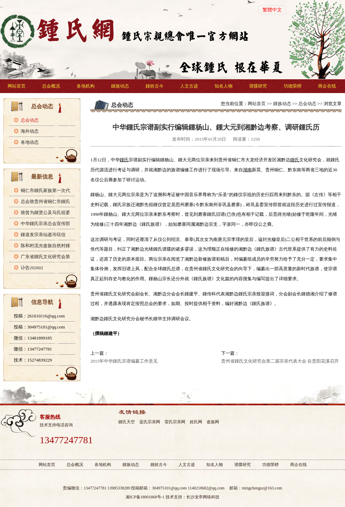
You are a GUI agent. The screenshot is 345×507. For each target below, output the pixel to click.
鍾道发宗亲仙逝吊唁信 (43, 234)
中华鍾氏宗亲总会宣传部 (45, 223)
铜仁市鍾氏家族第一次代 (45, 190)
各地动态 (30, 142)
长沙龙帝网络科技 (202, 497)
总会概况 (51, 86)
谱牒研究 (258, 86)
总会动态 (30, 120)
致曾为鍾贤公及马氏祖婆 (45, 212)
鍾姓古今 (155, 86)
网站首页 (17, 86)
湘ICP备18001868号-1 (145, 497)
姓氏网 (196, 421)
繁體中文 (272, 9)
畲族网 (213, 421)
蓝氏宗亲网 (149, 421)
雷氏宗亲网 (175, 421)
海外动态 (30, 131)
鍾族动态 (120, 86)
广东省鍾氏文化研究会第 (45, 256)
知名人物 (224, 86)
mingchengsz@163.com (262, 488)
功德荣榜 (293, 86)
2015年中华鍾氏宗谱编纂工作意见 (124, 361)
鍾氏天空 (126, 421)
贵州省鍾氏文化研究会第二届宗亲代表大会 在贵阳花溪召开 (280, 361)
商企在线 (327, 86)
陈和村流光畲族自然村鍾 (45, 245)
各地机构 (86, 86)
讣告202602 (32, 267)
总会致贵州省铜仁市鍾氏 (45, 201)
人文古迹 (189, 86)
